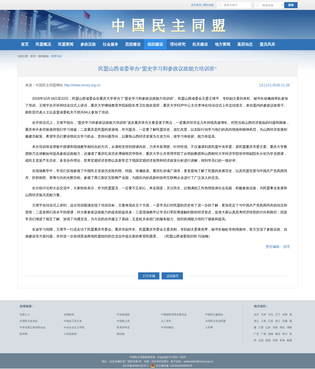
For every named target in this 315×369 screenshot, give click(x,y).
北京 (256, 314)
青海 (282, 340)
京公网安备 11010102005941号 (171, 366)
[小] (268, 85)
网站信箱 (208, 4)
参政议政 (88, 44)
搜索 (291, 5)
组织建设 (155, 44)
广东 (256, 333)
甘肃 (275, 340)
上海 (263, 320)
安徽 (284, 320)
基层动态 (245, 44)
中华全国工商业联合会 (32, 327)
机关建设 (200, 44)
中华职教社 (167, 327)
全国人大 (25, 314)
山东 (268, 327)
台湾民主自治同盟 (215, 320)
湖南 (289, 327)
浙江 (277, 320)
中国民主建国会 (214, 314)
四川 (284, 333)
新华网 (23, 333)
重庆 (277, 333)
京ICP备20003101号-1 (135, 365)
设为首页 (196, 4)
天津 (263, 314)
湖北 (282, 327)
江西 (261, 327)
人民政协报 (70, 333)
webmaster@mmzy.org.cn (199, 361)
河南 (275, 327)
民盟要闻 (65, 44)
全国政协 (69, 314)
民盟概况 (43, 44)
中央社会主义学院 (74, 327)
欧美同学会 (123, 327)
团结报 (121, 333)
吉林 (284, 314)
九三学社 (166, 320)
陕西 (268, 340)
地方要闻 (222, 44)
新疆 (289, 340)
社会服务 (110, 44)
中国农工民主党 (73, 320)
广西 (263, 333)
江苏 (270, 320)
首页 (25, 44)
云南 (261, 340)
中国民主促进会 (29, 320)
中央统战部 (123, 314)
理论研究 (178, 44)
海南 (270, 333)
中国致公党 (123, 320)
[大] (262, 85)
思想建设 (133, 44)
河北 (270, 314)
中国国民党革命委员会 (174, 314)
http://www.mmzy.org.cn (82, 85)
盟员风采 (267, 44)
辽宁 (277, 314)
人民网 (209, 327)
